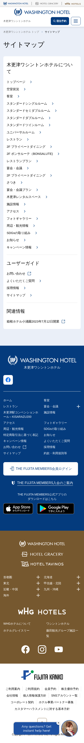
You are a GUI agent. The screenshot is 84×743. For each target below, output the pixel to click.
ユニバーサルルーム (21, 132)
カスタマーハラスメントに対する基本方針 (42, 708)
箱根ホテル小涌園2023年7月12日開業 (33, 321)
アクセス (13, 211)
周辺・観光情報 (17, 225)
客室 (10, 96)
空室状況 (13, 89)
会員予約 (50, 688)
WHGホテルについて (17, 623)
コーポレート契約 (22, 702)
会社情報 (12, 695)
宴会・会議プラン (19, 189)
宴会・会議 (14, 168)
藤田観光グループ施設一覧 (62, 633)
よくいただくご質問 (21, 281)
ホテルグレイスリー (16, 630)
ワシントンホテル (57, 623)
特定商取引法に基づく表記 (20, 435)
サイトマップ (16, 295)
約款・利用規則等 (55, 453)
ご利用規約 (32, 688)
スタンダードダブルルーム (25, 118)
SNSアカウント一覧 (64, 695)
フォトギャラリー (19, 218)
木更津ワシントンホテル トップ (21, 31)
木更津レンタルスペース (24, 197)
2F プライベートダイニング (26, 146)
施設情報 (13, 204)
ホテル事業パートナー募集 (56, 702)
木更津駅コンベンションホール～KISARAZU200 (20, 414)
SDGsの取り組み (18, 233)
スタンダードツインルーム (25, 125)
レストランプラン (19, 161)
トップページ (16, 82)
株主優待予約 (70, 688)
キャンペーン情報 (19, 247)
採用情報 (13, 288)
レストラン (14, 139)
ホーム (7, 400)
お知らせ (13, 240)
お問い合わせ (16, 273)
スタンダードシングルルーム (27, 103)
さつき (11, 182)
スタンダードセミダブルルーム (28, 110)
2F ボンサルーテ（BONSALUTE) (30, 153)
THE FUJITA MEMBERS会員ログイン (44, 468)
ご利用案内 (13, 688)
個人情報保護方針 (34, 695)
